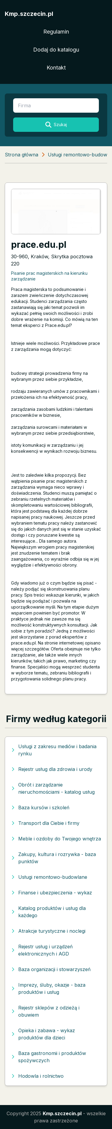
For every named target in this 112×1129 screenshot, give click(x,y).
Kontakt (56, 67)
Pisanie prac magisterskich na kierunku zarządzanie (49, 276)
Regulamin (56, 31)
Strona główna (21, 155)
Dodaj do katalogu (56, 49)
